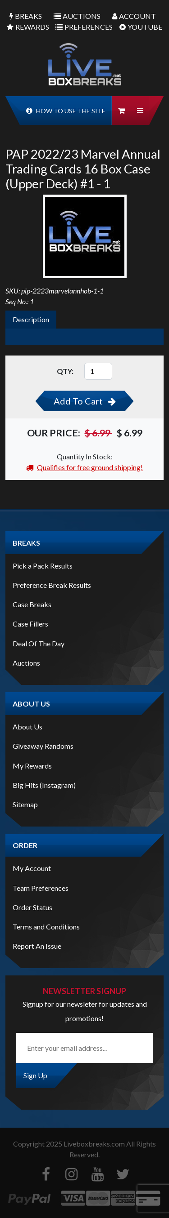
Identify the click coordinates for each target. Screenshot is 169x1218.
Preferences (84, 27)
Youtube (140, 27)
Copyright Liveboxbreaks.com (69, 1143)
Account (134, 16)
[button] (140, 110)
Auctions (77, 16)
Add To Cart (85, 401)
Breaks (25, 16)
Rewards (28, 27)
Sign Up (35, 1075)
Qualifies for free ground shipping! (84, 467)
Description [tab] (31, 319)
